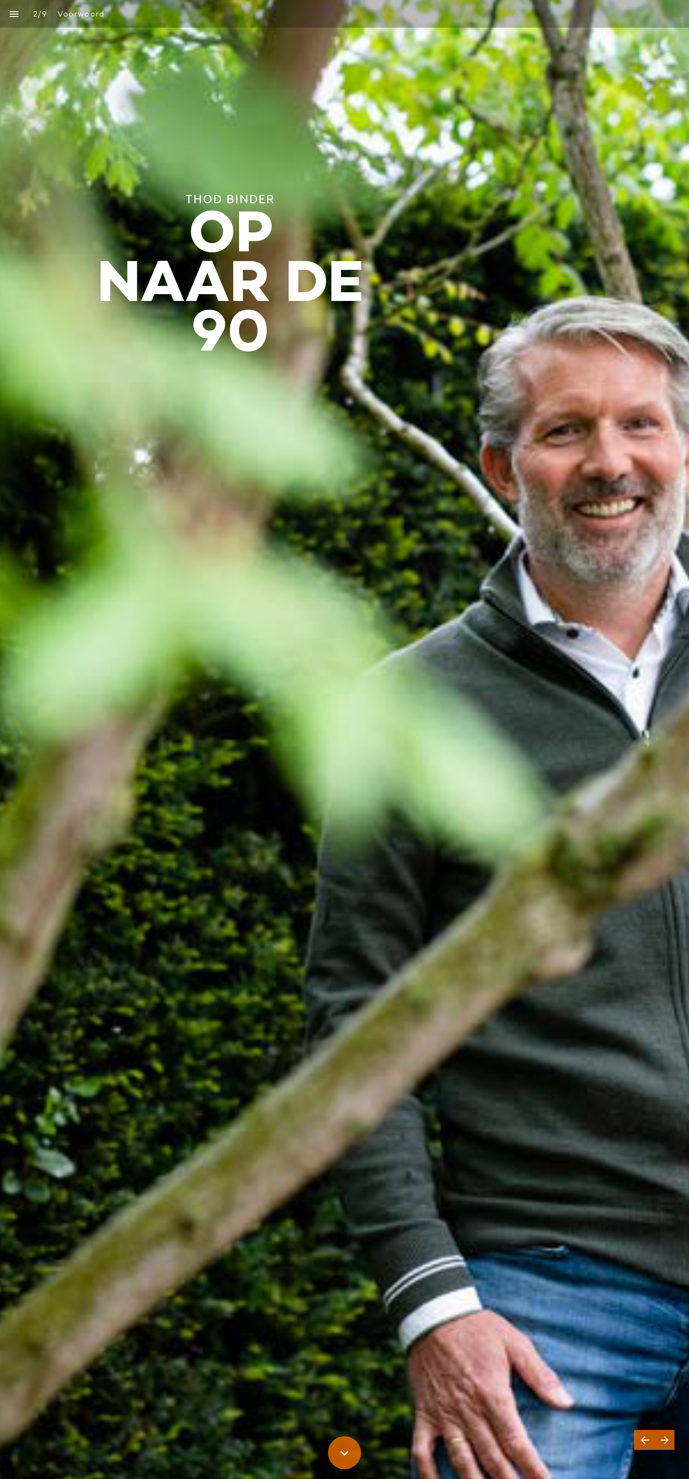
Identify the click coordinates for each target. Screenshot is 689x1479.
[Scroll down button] (344, 1452)
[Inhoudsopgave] (14, 14)
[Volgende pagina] (664, 1440)
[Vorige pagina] (644, 1440)
